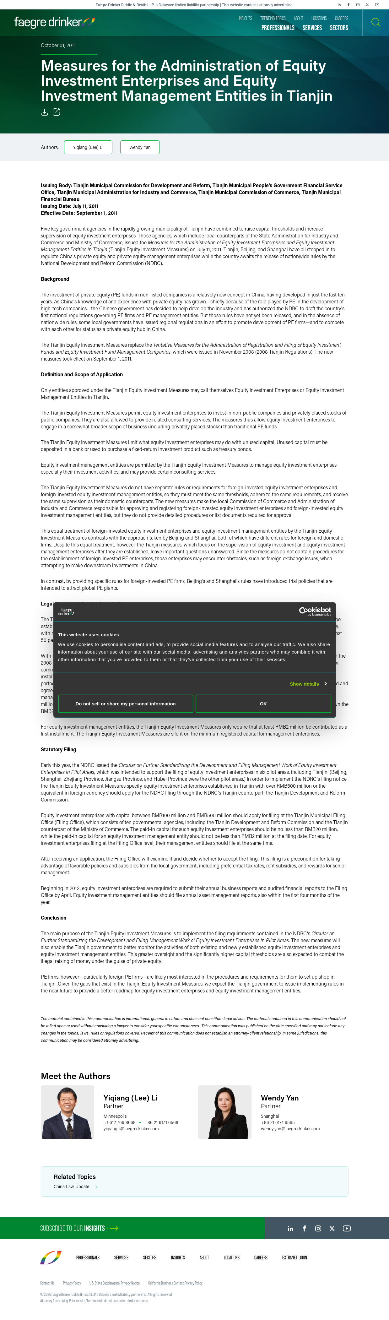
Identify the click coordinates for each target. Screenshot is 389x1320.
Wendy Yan (140, 147)
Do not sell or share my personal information (126, 703)
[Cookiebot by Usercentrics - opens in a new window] (303, 611)
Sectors (149, 1257)
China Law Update (76, 1186)
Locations (232, 1257)
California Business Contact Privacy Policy (175, 1282)
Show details (304, 683)
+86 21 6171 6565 (278, 1122)
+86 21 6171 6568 (161, 1122)
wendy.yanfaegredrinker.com (290, 1129)
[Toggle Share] (56, 112)
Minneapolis (115, 1116)
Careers (260, 1257)
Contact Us (47, 1282)
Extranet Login (294, 1257)
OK (263, 703)
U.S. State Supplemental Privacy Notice (114, 1282)
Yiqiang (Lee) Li (88, 147)
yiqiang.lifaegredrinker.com (131, 1129)
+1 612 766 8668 (120, 1122)
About (204, 1257)
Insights (178, 1257)
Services (121, 1257)
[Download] (45, 112)
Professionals (88, 1257)
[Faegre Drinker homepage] (54, 23)
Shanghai (270, 1116)
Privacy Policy (72, 1282)
